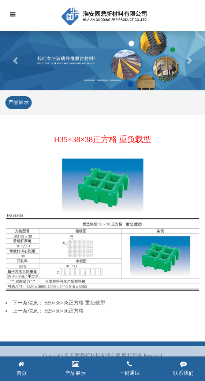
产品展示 (18, 102)
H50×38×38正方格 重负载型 (74, 303)
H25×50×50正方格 (64, 311)
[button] (15, 60)
